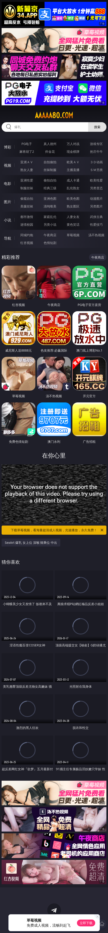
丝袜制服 (50, 170)
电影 (7, 183)
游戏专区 (96, 144)
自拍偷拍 (50, 162)
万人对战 (73, 144)
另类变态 (96, 188)
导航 (7, 238)
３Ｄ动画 (96, 162)
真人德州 (50, 144)
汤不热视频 (96, 235)
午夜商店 (50, 235)
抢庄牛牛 (96, 151)
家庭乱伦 (50, 217)
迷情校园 (26, 224)
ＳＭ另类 (96, 170)
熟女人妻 (26, 170)
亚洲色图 (50, 198)
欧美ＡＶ (73, 162)
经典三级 (50, 188)
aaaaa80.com (54, 115)
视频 (7, 165)
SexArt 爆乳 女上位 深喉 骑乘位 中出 (31, 542)
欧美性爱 (96, 180)
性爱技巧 (96, 224)
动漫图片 (96, 198)
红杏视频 (26, 243)
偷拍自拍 (50, 180)
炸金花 (50, 151)
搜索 (97, 127)
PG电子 (26, 144)
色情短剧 (50, 243)
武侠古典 (96, 217)
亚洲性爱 (26, 180)
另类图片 (96, 206)
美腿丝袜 (26, 206)
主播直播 (73, 170)
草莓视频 (73, 235)
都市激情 (26, 217)
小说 (7, 220)
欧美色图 (73, 198)
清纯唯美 (50, 206)
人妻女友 (73, 217)
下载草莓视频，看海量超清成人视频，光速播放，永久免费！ (57, 530)
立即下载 (86, 923)
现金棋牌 (73, 151)
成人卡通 (73, 180)
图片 (7, 201)
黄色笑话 (73, 224)
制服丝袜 (26, 188)
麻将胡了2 (26, 151)
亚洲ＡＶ (26, 162)
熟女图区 (73, 206)
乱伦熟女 (73, 188)
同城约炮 (26, 235)
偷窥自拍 (26, 198)
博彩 (7, 147)
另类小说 (50, 224)
